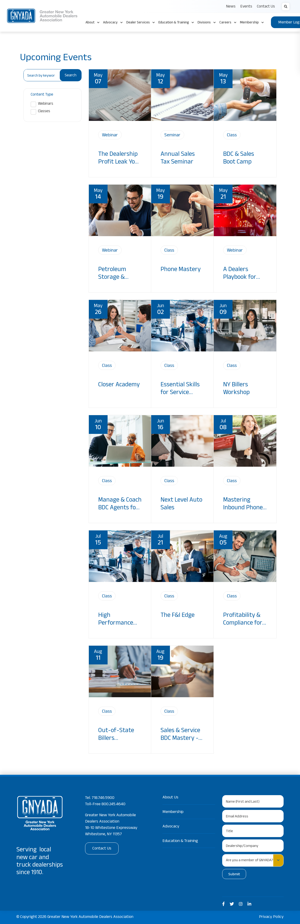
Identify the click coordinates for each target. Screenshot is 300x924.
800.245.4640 (113, 804)
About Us (170, 797)
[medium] (223, 904)
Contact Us (101, 848)
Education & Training (180, 841)
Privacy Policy (271, 917)
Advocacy (170, 826)
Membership (173, 812)
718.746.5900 (103, 798)
